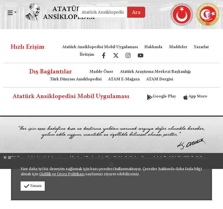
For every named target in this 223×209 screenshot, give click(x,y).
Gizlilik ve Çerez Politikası (61, 174)
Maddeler (178, 47)
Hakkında (153, 47)
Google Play (161, 97)
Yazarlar (201, 47)
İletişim (87, 55)
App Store (195, 97)
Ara (136, 12)
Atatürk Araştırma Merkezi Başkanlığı (155, 72)
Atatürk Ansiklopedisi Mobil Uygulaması (100, 47)
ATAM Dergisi (159, 80)
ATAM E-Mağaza (124, 80)
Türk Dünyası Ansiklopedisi (76, 80)
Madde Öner (101, 72)
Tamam (33, 186)
